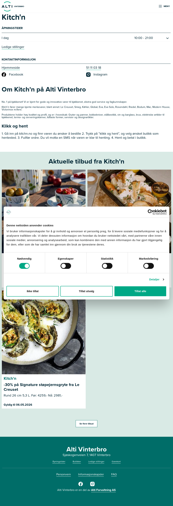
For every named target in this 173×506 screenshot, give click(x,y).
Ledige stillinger (13, 46)
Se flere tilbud (86, 423)
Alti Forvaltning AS (103, 490)
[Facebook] (80, 485)
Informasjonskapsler (91, 474)
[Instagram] (92, 485)
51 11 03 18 (93, 67)
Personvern (63, 474)
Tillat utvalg (86, 291)
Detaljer (154, 279)
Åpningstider (58, 461)
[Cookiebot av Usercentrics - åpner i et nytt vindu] (150, 212)
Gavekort (116, 461)
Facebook (12, 74)
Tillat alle (140, 291)
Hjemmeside (11, 67)
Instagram (96, 74)
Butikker (77, 461)
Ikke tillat (32, 291)
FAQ (114, 474)
